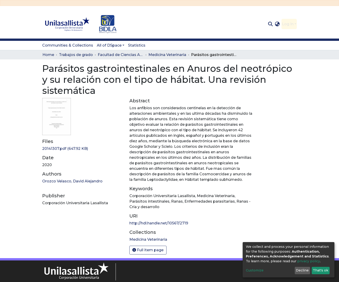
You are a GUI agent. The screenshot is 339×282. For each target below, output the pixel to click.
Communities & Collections (67, 45)
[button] (277, 24)
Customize (255, 270)
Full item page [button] (148, 250)
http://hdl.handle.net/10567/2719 (158, 223)
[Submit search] (270, 24)
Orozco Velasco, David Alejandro (72, 181)
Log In (288, 24)
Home (48, 55)
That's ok (320, 270)
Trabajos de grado (76, 55)
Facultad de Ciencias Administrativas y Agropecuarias (121, 55)
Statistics (136, 45)
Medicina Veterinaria (167, 55)
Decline (302, 270)
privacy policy (308, 261)
